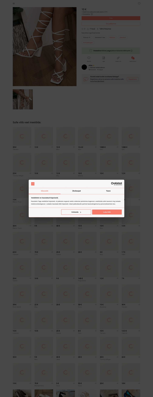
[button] (89, 59)
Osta (111, 18)
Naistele (112, 37)
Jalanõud (122, 37)
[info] (100, 38)
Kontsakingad (87, 42)
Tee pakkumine (111, 24)
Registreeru (132, 79)
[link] (133, 59)
